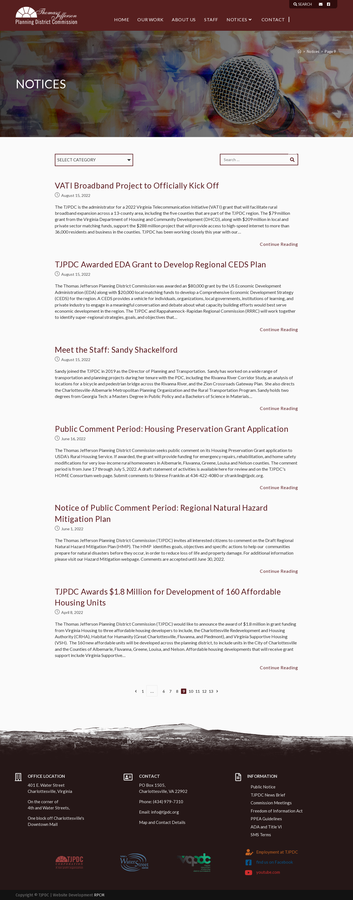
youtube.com (268, 872)
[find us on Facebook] (248, 862)
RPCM (99, 895)
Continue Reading (279, 244)
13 (211, 691)
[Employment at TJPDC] (249, 852)
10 (191, 691)
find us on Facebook (274, 861)
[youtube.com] (248, 872)
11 (197, 691)
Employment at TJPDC (277, 851)
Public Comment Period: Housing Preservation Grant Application (172, 428)
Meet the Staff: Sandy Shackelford (116, 349)
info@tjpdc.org (165, 811)
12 (204, 691)
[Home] (299, 51)
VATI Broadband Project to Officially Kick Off (137, 185)
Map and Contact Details (162, 822)
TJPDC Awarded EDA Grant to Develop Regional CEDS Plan (160, 264)
